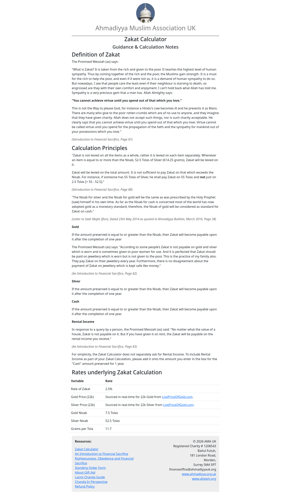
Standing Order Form (90, 468)
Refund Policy (85, 486)
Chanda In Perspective (91, 482)
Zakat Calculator (87, 449)
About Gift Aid (85, 472)
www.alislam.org (204, 479)
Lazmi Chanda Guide (90, 477)
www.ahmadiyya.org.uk (199, 474)
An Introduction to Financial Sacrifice (101, 454)
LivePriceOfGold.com (177, 397)
